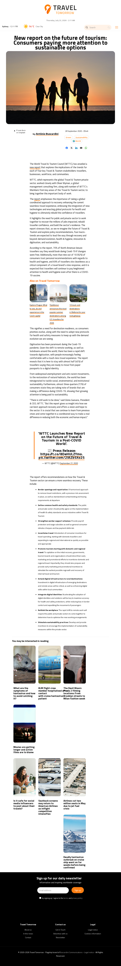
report (37, 199)
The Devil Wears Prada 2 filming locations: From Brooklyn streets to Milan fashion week (74, 693)
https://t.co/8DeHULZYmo (61, 454)
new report (35, 167)
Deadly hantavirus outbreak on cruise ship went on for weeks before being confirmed (74, 862)
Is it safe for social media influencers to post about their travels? (24, 804)
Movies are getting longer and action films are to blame (24, 749)
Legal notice (93, 929)
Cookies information (93, 933)
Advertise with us (60, 933)
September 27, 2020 (69, 463)
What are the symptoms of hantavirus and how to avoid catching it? (24, 693)
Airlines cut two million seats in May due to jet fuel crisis (74, 804)
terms (66, 898)
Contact (28, 937)
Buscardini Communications (71, 952)
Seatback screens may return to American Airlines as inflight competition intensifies (48, 807)
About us (28, 929)
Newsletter (60, 937)
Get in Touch (60, 929)
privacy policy (77, 898)
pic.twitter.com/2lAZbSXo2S (62, 457)
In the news (28, 933)
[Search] (97, 27)
